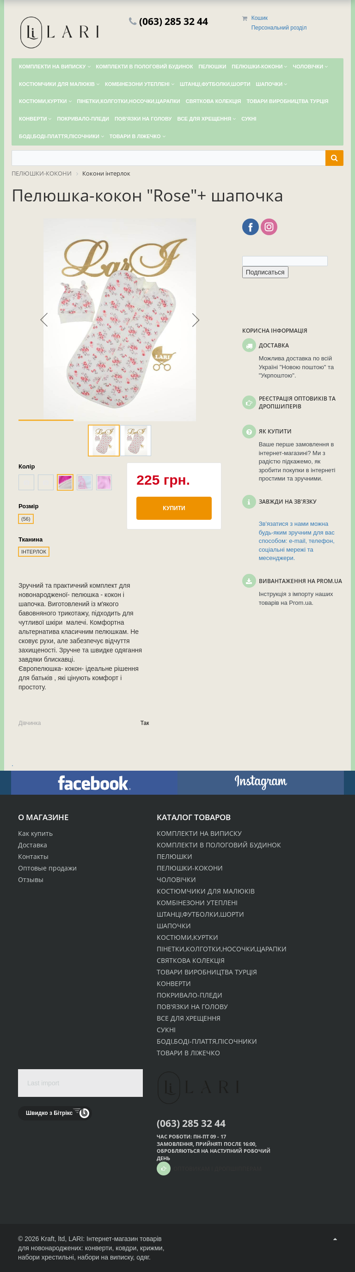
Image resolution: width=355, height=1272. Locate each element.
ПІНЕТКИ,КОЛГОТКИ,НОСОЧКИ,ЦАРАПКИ (222, 948)
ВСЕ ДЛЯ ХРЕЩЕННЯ (188, 1018)
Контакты (33, 856)
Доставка (32, 844)
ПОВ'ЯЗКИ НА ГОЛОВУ (192, 1006)
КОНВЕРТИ (174, 983)
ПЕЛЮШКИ (174, 856)
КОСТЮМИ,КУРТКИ (187, 937)
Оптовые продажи (47, 868)
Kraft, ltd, (54, 1238)
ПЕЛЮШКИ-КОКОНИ (190, 868)
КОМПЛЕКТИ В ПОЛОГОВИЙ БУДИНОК (219, 844)
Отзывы (30, 879)
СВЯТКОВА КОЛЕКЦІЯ (191, 960)
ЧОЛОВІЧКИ (176, 879)
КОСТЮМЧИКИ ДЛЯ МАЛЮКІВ (206, 891)
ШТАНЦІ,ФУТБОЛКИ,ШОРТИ (200, 914)
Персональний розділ (279, 27)
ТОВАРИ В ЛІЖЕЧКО (188, 1052)
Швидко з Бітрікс (49, 1113)
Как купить (35, 833)
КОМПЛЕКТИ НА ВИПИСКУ (199, 833)
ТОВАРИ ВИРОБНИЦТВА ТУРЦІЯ (207, 972)
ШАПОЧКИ (174, 925)
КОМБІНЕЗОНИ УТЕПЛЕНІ (197, 902)
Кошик (259, 18)
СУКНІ (166, 1029)
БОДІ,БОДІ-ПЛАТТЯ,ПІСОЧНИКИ (207, 1041)
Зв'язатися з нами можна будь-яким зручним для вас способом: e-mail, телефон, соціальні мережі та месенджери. (297, 540)
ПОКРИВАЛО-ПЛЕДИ (189, 995)
